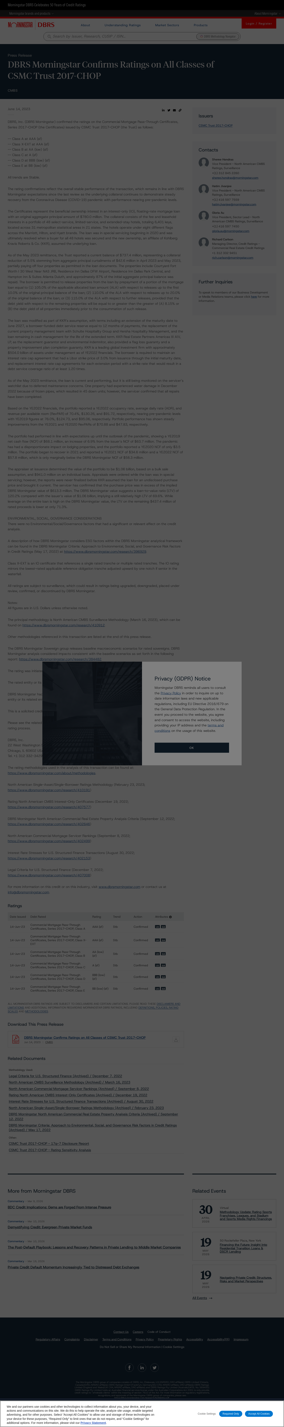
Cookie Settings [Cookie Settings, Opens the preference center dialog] (207, 1413)
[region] (142, 1414)
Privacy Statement (93, 1422)
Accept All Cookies (259, 1413)
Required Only (231, 1413)
